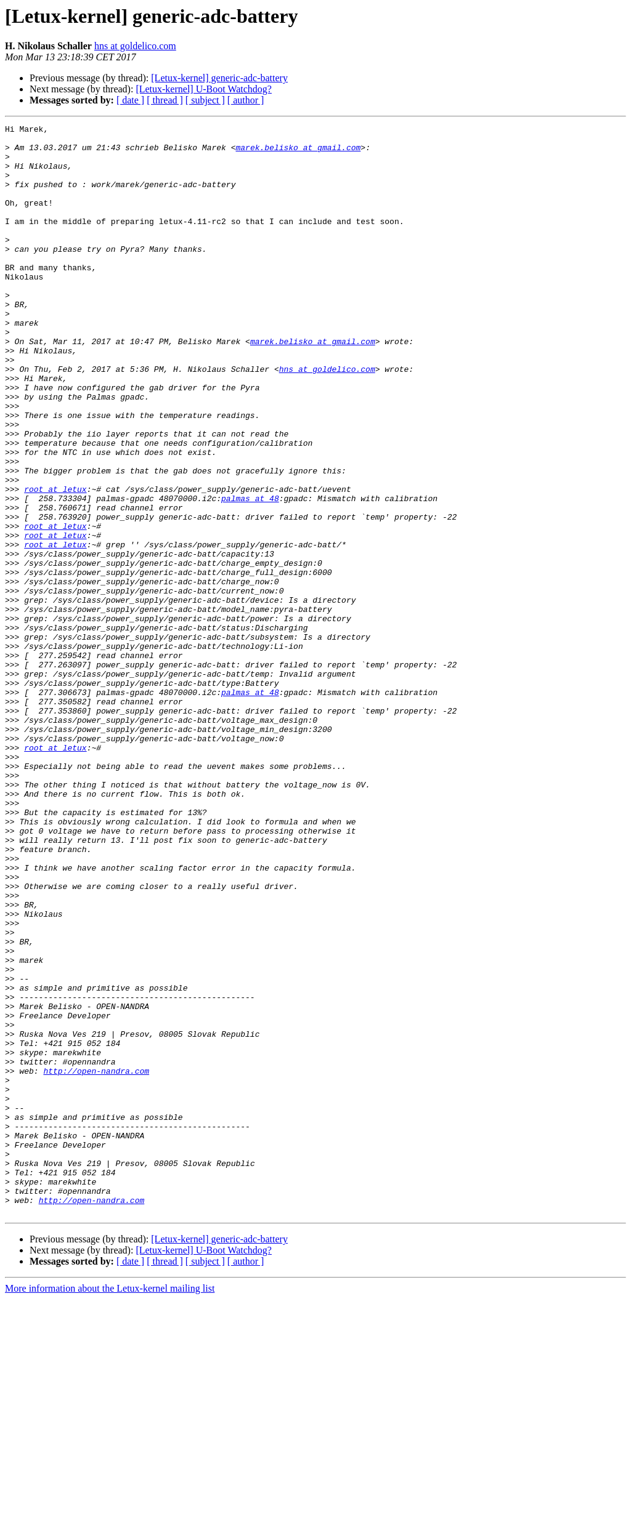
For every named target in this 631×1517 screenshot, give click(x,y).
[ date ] (130, 100)
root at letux (55, 562)
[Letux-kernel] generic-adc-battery (219, 78)
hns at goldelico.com (135, 46)
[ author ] (245, 100)
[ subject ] (205, 100)
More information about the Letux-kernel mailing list (109, 1506)
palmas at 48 (250, 573)
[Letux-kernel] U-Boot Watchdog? (204, 89)
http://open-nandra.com (96, 1260)
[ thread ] (165, 100)
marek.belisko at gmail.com (297, 152)
